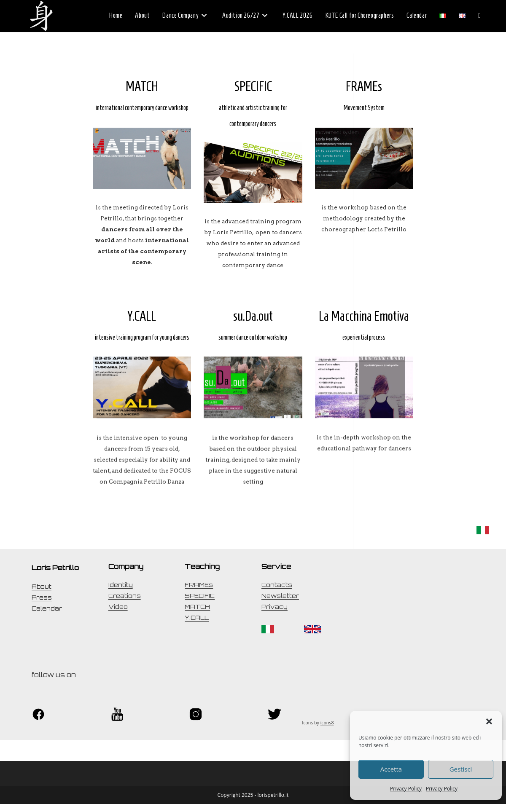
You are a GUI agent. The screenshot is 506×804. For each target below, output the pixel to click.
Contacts (276, 585)
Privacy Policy (406, 788)
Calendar (47, 608)
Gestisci (460, 769)
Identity (120, 585)
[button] (489, 721)
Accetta (391, 769)
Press (42, 597)
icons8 (327, 723)
